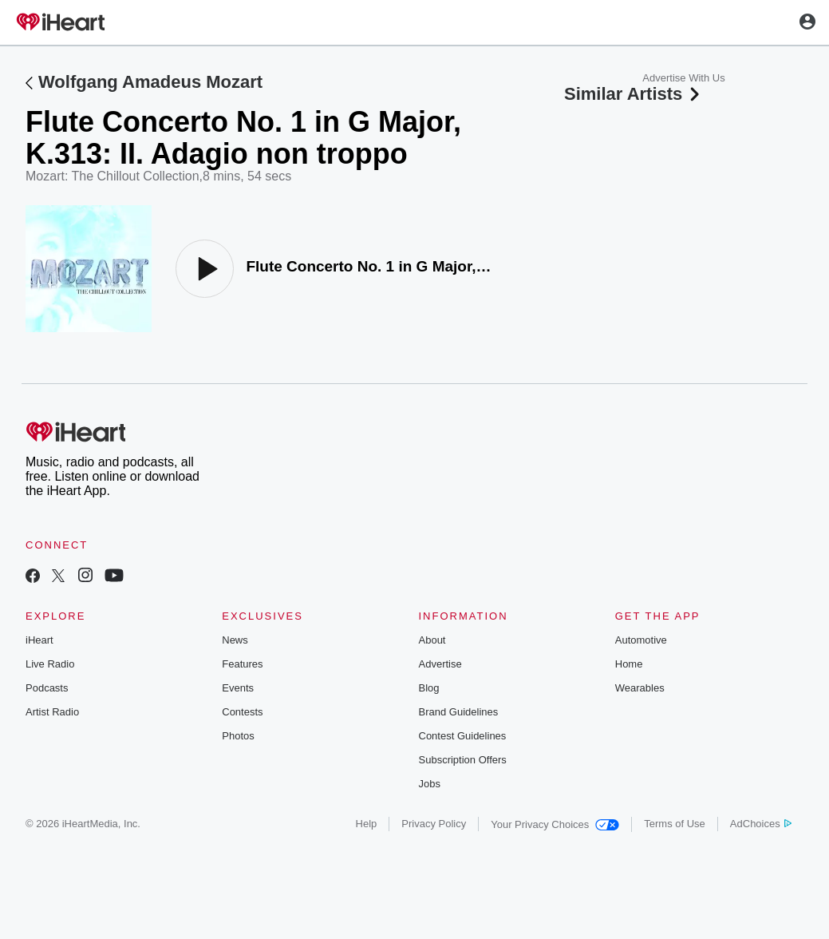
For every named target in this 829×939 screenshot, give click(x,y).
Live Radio (50, 664)
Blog (429, 688)
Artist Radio (52, 712)
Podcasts (47, 688)
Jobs (429, 784)
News (235, 640)
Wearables (640, 688)
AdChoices (760, 824)
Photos (238, 736)
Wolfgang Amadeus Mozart (150, 82)
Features (242, 664)
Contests (242, 712)
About (432, 640)
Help (366, 824)
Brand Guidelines (459, 712)
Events (238, 688)
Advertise (440, 664)
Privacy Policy (433, 824)
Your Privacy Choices (555, 824)
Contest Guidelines (463, 736)
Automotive (641, 640)
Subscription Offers (463, 760)
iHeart (39, 640)
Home (629, 664)
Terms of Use (674, 824)
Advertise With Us (683, 78)
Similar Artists (633, 94)
